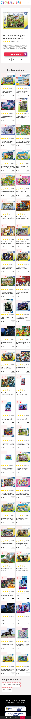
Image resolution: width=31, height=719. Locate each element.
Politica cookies (20, 702)
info (13, 95)
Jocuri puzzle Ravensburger (11, 685)
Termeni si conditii (11, 700)
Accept (22, 717)
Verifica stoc (18, 54)
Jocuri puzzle (7, 690)
